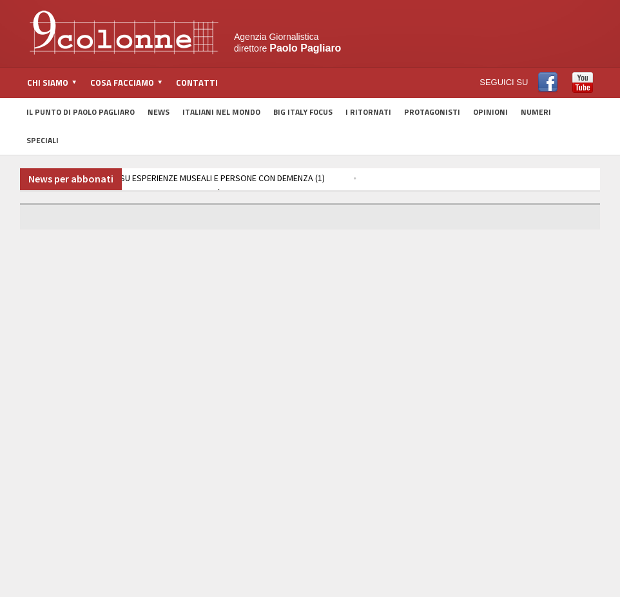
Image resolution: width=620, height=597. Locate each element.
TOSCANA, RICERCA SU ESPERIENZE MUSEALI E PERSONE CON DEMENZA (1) (176, 178)
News (159, 112)
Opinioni (490, 112)
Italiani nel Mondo (221, 112)
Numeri (536, 112)
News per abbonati (70, 178)
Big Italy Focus (303, 112)
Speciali (42, 140)
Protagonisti (432, 112)
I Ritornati (368, 112)
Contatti (197, 82)
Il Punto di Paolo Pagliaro (80, 112)
